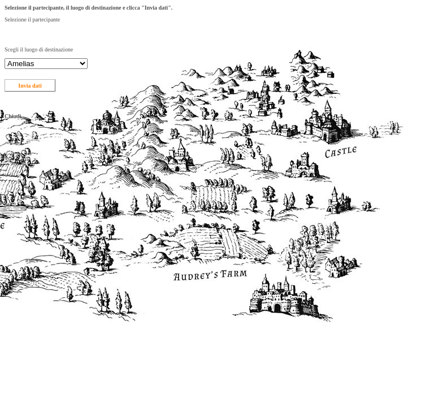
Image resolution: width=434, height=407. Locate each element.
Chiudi (13, 116)
